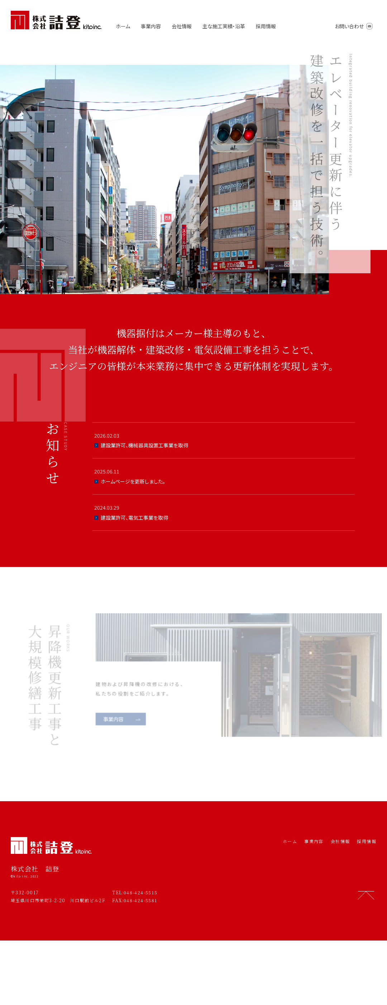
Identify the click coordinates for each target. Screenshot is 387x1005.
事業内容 (151, 26)
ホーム (123, 26)
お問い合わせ (349, 26)
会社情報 (182, 26)
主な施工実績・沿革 (223, 26)
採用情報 (266, 26)
